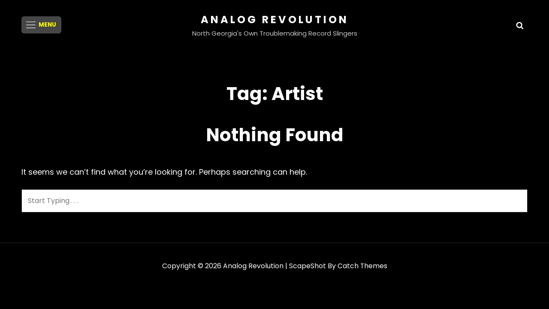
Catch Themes (362, 266)
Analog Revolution (275, 19)
